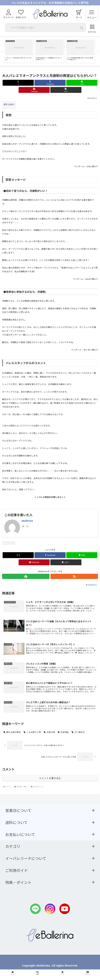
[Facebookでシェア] (49, 83)
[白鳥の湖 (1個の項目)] (49, 732)
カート (79, 14)
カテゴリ (92, 29)
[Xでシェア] (18, 83)
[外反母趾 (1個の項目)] (63, 732)
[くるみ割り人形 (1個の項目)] (32, 732)
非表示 (11, 104)
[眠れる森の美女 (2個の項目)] (12, 732)
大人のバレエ (8, 543)
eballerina (27, 520)
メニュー (91, 15)
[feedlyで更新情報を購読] (23, 526)
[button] (65, 90)
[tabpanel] (19, 51)
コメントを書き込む (50, 778)
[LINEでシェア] (81, 83)
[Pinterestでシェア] (34, 90)
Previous (2, 51)
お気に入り (21, 14)
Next (98, 51)
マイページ (8, 14)
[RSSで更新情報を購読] (27, 526)
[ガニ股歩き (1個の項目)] (78, 732)
